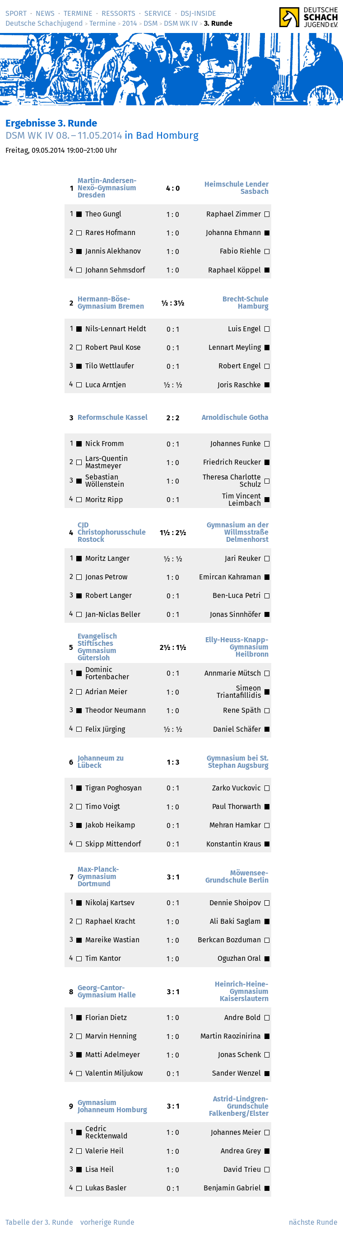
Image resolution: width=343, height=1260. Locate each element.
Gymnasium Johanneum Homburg (112, 1106)
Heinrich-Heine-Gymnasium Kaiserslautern (242, 991)
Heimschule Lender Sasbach (236, 188)
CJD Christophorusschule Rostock (112, 532)
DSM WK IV (181, 23)
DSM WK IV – (63, 135)
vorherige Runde (107, 1222)
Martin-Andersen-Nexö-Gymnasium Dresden (107, 187)
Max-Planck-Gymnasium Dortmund (98, 876)
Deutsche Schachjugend (44, 23)
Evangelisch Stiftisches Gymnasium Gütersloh (97, 647)
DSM (151, 23)
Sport (16, 13)
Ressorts (118, 13)
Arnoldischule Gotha (235, 417)
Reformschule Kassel (113, 417)
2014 (129, 23)
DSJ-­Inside (198, 13)
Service (158, 13)
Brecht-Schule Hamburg (245, 302)
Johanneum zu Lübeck (101, 762)
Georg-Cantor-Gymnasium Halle (107, 991)
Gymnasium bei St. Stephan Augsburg (238, 762)
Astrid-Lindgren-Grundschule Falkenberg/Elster (239, 1106)
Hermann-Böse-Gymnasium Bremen (111, 302)
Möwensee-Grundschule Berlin (237, 876)
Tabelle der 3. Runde (39, 1222)
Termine (78, 13)
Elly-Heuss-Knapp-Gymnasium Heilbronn (237, 646)
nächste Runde (313, 1222)
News (45, 13)
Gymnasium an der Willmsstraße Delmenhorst (238, 532)
